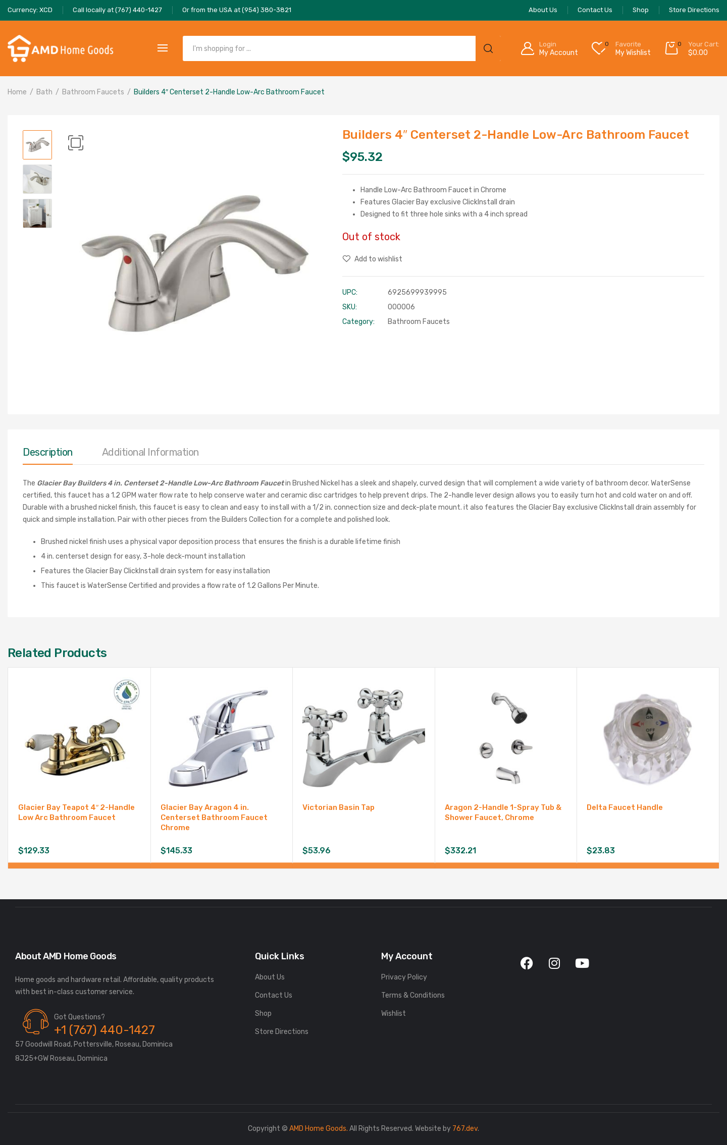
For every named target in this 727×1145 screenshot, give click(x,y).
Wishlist (393, 1013)
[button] (75, 142)
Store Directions (281, 1031)
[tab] (48, 455)
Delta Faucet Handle (625, 807)
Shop (263, 1013)
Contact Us (273, 995)
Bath (44, 92)
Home (17, 92)
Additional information (150, 452)
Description (48, 452)
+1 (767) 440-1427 (104, 1030)
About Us (270, 977)
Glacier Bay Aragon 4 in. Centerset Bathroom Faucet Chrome (214, 817)
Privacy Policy (404, 977)
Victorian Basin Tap (338, 807)
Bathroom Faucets (93, 92)
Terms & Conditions (413, 995)
